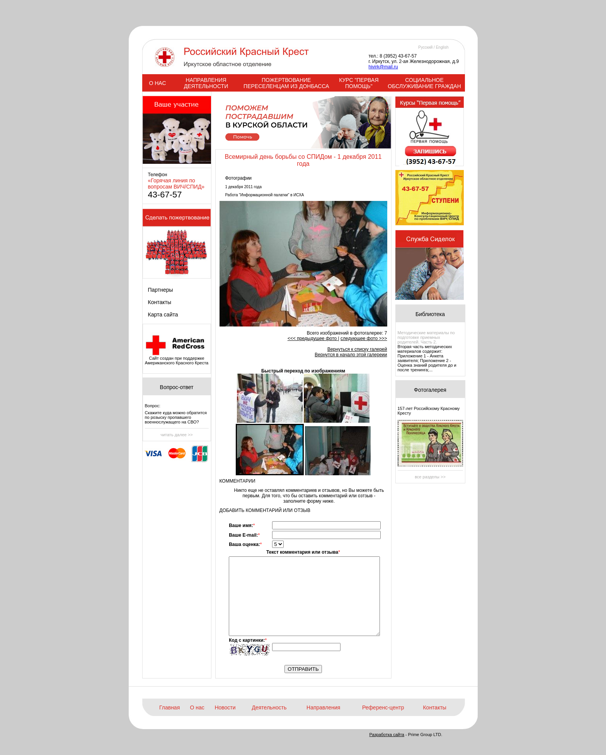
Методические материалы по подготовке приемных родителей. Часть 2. (426, 337)
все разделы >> (430, 476)
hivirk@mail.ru (383, 67)
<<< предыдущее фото (313, 338)
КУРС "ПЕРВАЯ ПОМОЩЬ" (358, 83)
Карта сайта (163, 314)
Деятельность (269, 707)
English (442, 47)
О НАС (157, 83)
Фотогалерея (430, 390)
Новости (224, 707)
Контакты (159, 302)
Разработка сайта (386, 734)
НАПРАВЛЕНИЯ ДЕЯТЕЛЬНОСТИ (206, 83)
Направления (323, 707)
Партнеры (160, 290)
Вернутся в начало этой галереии (351, 354)
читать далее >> (176, 434)
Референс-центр (383, 707)
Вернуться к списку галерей (357, 349)
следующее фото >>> (363, 338)
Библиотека (430, 314)
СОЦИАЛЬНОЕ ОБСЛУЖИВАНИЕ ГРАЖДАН (424, 83)
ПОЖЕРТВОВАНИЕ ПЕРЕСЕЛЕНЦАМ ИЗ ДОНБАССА (286, 83)
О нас (197, 707)
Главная (169, 707)
